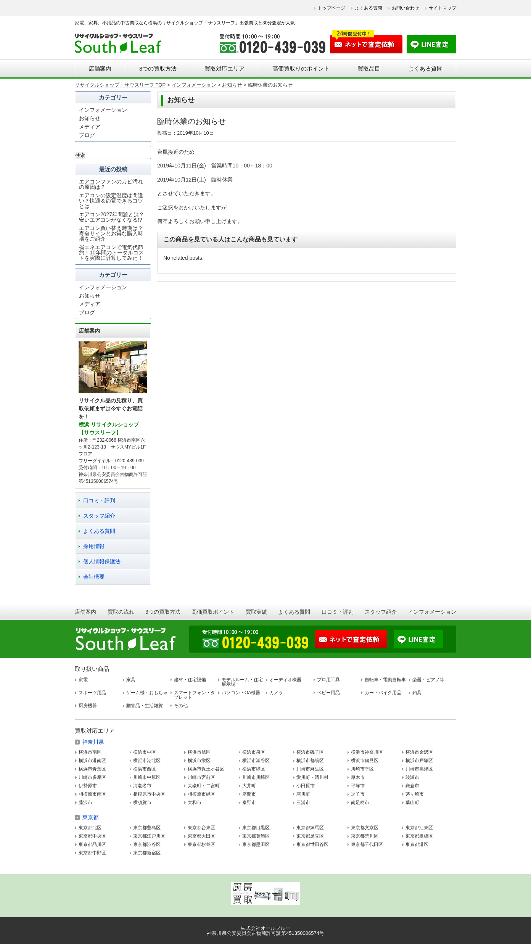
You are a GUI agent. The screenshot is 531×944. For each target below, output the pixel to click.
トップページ (331, 8)
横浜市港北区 (147, 760)
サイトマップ (442, 8)
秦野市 (249, 802)
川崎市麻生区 (310, 769)
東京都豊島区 (147, 827)
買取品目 (368, 68)
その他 (181, 705)
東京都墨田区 (256, 844)
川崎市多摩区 (92, 777)
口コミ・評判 (99, 500)
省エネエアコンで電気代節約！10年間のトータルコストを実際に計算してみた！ (111, 252)
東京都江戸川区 (149, 836)
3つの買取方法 (158, 68)
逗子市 (358, 794)
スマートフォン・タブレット (194, 695)
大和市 (194, 802)
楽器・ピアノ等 (428, 679)
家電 (83, 679)
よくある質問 (368, 8)
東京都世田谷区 (312, 844)
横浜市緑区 (253, 769)
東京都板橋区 (419, 836)
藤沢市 (85, 802)
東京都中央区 (92, 836)
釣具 (417, 692)
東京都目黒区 (256, 827)
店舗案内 (99, 68)
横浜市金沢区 (419, 752)
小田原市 (305, 785)
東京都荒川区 (364, 836)
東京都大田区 (201, 836)
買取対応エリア (224, 68)
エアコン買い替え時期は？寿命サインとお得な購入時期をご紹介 (111, 233)
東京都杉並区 (201, 844)
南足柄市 (360, 802)
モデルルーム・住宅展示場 (242, 682)
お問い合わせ (405, 8)
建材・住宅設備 (190, 679)
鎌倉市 (412, 785)
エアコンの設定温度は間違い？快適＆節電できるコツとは (111, 200)
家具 (130, 679)
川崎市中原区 (147, 777)
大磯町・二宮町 (204, 785)
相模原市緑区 (201, 794)
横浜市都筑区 (310, 760)
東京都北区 (90, 827)
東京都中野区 (92, 853)
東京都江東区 (419, 827)
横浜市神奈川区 (367, 752)
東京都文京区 (364, 827)
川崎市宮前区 (201, 777)
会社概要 (94, 577)
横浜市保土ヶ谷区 (206, 769)
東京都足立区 (310, 836)
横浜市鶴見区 (364, 760)
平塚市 (358, 785)
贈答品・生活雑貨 (144, 705)
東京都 (90, 817)
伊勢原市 (88, 785)
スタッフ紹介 (99, 516)
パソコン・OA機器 (241, 692)
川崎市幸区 (362, 769)
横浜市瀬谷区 (256, 760)
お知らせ (89, 118)
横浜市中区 (144, 752)
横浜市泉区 (253, 752)
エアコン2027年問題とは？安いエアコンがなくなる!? (111, 217)
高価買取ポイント (212, 611)
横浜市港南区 (92, 760)
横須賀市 (142, 802)
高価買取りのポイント (301, 68)
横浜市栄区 (199, 760)
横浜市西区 (144, 769)
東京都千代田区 (367, 844)
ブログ (87, 135)
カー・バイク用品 (383, 692)
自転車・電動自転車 (385, 679)
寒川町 (303, 794)
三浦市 (303, 802)
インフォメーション (103, 110)
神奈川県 (93, 742)
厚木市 (358, 777)
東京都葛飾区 (256, 836)
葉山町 (412, 802)
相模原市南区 (92, 794)
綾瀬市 (412, 777)
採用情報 (94, 546)
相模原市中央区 (149, 794)
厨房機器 (88, 705)
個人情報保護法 (102, 561)
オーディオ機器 (285, 679)
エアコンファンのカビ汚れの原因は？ (111, 184)
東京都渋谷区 (147, 844)
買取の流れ (121, 611)
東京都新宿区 (147, 853)
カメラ (276, 692)
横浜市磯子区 (310, 752)
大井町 (249, 785)
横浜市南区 (90, 752)
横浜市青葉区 (92, 769)
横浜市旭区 (199, 752)
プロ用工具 (328, 679)
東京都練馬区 (310, 827)
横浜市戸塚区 (419, 760)
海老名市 (142, 785)
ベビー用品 (328, 692)
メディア (89, 127)
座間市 (249, 794)
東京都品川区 (92, 844)
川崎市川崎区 (256, 777)
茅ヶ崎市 (414, 794)
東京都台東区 (201, 827)
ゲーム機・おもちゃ (146, 692)
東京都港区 (416, 844)
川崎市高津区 (419, 769)
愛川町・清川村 (312, 777)
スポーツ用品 (92, 692)
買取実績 (256, 611)
